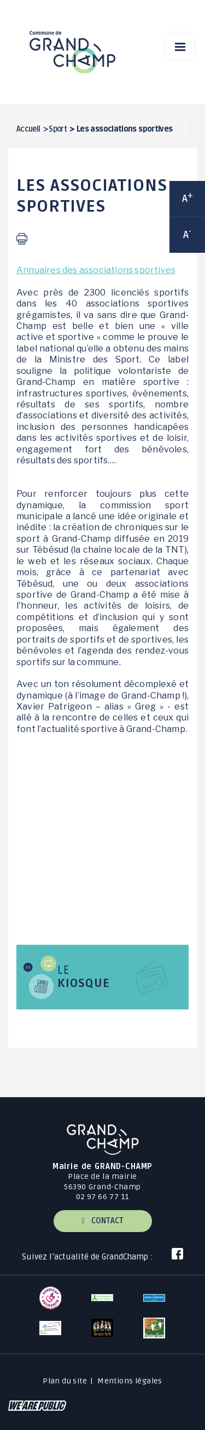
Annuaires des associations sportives (95, 270)
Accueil (28, 129)
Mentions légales (129, 1381)
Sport (58, 129)
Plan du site (65, 1381)
